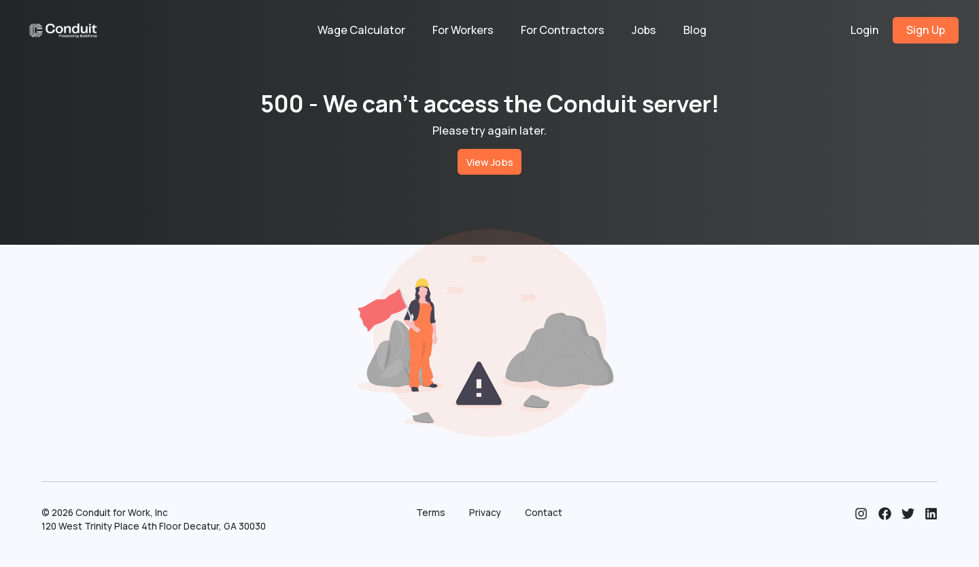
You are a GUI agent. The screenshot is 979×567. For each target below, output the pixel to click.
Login (865, 29)
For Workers (463, 29)
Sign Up (925, 29)
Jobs (644, 29)
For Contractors (562, 29)
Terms (430, 512)
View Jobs (489, 162)
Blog (694, 29)
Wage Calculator (361, 29)
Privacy (485, 512)
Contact (543, 512)
